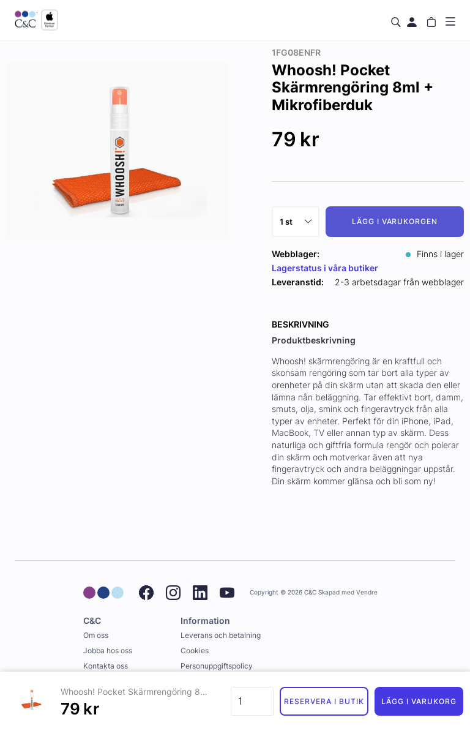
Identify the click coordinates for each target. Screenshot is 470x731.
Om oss (95, 635)
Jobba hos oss (107, 650)
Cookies (195, 650)
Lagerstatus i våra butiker (325, 268)
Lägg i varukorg (418, 701)
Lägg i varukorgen (395, 221)
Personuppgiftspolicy (217, 665)
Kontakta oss (105, 665)
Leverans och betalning (221, 635)
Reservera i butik (324, 701)
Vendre (367, 592)
